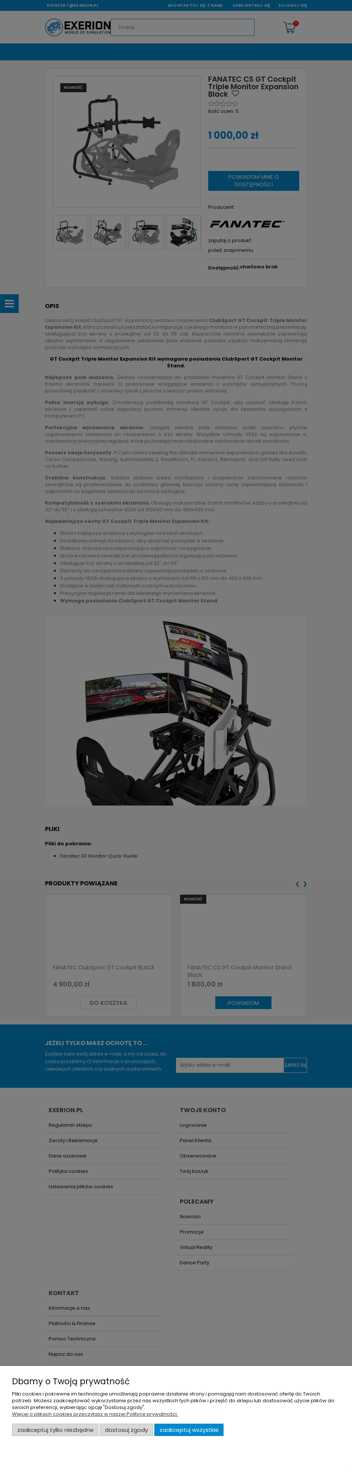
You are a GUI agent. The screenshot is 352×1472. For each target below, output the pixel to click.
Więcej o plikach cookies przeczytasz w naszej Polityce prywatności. (95, 1414)
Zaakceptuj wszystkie (189, 1430)
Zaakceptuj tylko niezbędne (55, 1430)
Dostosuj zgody (126, 1430)
